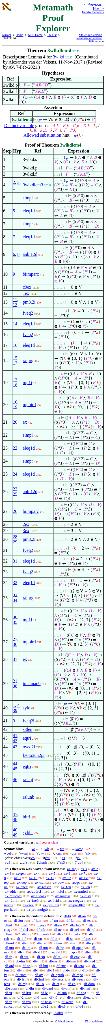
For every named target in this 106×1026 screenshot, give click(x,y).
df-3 (36, 997)
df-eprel (54, 952)
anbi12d (30, 254)
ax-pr (76, 882)
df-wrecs (78, 979)
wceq (79, 849)
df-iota (79, 966)
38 (15, 686)
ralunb (28, 797)
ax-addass (38, 896)
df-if (25, 943)
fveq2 (28, 313)
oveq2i (29, 746)
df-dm (20, 961)
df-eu (58, 925)
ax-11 (50, 878)
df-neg (81, 993)
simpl (28, 197)
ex (25, 422)
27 (15, 639)
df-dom (89, 984)
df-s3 (62, 1006)
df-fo (66, 970)
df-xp (41, 957)
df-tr (21, 952)
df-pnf (66, 988)
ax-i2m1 (11, 900)
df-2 (21, 997)
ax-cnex (22, 887)
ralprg (28, 360)
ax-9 (17, 878)
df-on (27, 966)
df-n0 (53, 997)
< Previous (93, 4)
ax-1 (84, 869)
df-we (24, 957)
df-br (60, 948)
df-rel (57, 957)
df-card (47, 988)
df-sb (24, 925)
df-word (67, 1002)
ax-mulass (62, 896)
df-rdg (23, 984)
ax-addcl (11, 891)
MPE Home (35, 35)
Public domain (64, 1021)
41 (15, 735)
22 (15, 448)
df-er (55, 984)
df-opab (77, 948)
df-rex (9, 934)
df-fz (8, 1002)
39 (15, 710)
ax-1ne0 (33, 900)
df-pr (74, 943)
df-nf (8, 925)
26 (15, 511)
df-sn (58, 943)
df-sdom (11, 988)
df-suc (61, 966)
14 (15, 323)
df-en (71, 984)
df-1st (21, 979)
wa (62, 849)
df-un (38, 938)
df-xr (8, 993)
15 (15, 358)
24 (15, 474)
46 (15, 779)
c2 (79, 858)
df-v (60, 934)
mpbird (29, 404)
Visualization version (89, 38)
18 (15, 385)
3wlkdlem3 (33, 184)
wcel (7, 853)
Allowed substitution (42, 135)
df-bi (67, 916)
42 (15, 740)
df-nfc (41, 929)
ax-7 (82, 873)
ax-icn (85, 887)
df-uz (86, 997)
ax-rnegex (75, 900)
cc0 (47, 858)
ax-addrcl (34, 891)
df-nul (9, 943)
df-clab (75, 925)
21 (15, 681)
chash (43, 862)
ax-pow (58, 882)
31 (15, 561)
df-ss (69, 938)
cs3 (62, 862)
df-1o (40, 984)
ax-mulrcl (80, 891)
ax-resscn (44, 887)
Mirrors (6, 35)
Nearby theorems (93, 12)
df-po (73, 952)
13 (15, 380)
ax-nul (39, 882)
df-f (36, 970)
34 (15, 600)
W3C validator (94, 1021)
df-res (53, 961)
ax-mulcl (57, 891)
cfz (25, 862)
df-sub (62, 993)
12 (15, 304)
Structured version (90, 35)
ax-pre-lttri (51, 905)
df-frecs (58, 979)
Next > (98, 8)
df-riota (21, 975)
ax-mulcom (13, 896)
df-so (89, 952)
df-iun (43, 948)
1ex (26, 293)
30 (15, 617)
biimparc (31, 274)
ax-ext (83, 878)
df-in (53, 938)
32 (15, 595)
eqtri (27, 738)
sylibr (28, 832)
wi (33, 849)
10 (15, 402)
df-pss (85, 938)
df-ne (58, 929)
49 (15, 835)
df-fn (21, 970)
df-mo (41, 925)
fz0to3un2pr (34, 755)
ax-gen (20, 873)
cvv (41, 853)
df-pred (89, 961)
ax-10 (33, 878)
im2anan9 (31, 683)
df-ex (87, 920)
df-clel (23, 929)
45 (15, 768)
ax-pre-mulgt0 (37, 909)
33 (15, 582)
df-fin (29, 988)
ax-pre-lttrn (76, 905)
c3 (8, 862)
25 (15, 494)
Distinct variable (19, 125)
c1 (63, 858)
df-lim (43, 966)
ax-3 (8, 873)
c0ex (27, 287)
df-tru (54, 920)
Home (19, 35)
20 (15, 422)
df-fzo (26, 1002)
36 (15, 644)
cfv (88, 853)
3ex (26, 530)
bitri (26, 816)
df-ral (91, 929)
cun (59, 853)
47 (15, 814)
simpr (28, 223)
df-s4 (79, 1006)
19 (15, 407)
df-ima (71, 961)
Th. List (52, 35)
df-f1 (50, 970)
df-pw (41, 943)
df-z (70, 997)
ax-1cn (66, 887)
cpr (74, 853)
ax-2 (94, 869)
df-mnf (85, 988)
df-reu (26, 934)
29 (15, 541)
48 (15, 819)
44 (15, 763)
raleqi (28, 779)
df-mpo (77, 975)
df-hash (46, 1002)
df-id (36, 952)
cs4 (80, 862)
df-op (90, 943)
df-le (44, 993)
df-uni (9, 948)
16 (15, 345)
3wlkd (58, 57)
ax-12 (66, 878)
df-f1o (83, 970)
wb (47, 849)
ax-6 (67, 873)
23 (15, 489)
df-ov (39, 975)
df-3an (36, 920)
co (32, 858)
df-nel (74, 929)
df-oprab (57, 975)
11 (15, 299)
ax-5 (52, 873)
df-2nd (39, 979)
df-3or (18, 920)
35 (15, 622)
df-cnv (74, 957)
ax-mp (72, 869)
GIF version (96, 41)
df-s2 (44, 1006)
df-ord (9, 966)
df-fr (8, 957)
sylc (26, 707)
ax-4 (37, 873)
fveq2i (28, 720)
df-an (82, 916)
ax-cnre (28, 905)
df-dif (21, 938)
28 (15, 536)
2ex (26, 524)
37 (15, 659)
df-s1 (27, 1006)
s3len (27, 729)
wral (24, 853)
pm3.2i (29, 302)
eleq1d (29, 210)
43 (15, 746)
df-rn (37, 961)
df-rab (44, 934)
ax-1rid (53, 900)
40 (15, 829)
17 (15, 363)
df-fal (70, 920)
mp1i (27, 382)
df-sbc (76, 934)
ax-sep (22, 882)
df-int (26, 948)
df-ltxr (26, 993)
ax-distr (85, 896)
